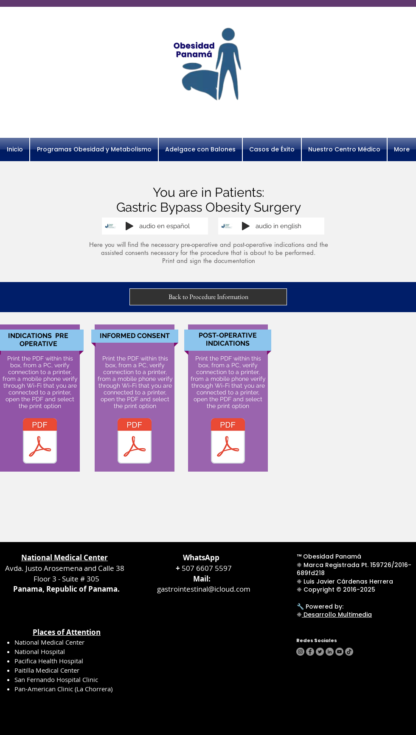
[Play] (129, 226)
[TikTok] (349, 652)
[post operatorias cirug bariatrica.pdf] (228, 442)
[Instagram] (300, 652)
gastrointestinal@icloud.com (203, 589)
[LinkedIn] (330, 652)
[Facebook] (310, 652)
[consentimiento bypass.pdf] (134, 442)
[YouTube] (339, 652)
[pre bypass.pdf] (40, 442)
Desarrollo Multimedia (337, 614)
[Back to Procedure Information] (208, 296)
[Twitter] (320, 652)
